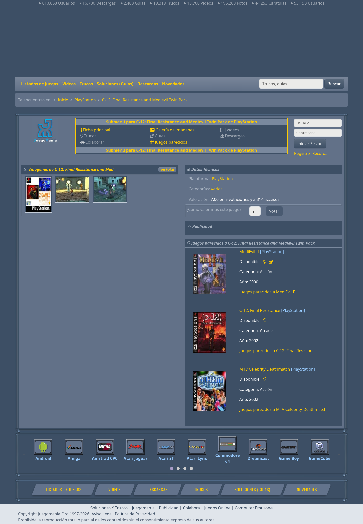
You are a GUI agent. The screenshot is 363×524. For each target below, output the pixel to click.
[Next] (339, 452)
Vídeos (69, 84)
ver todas (167, 169)
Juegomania (143, 508)
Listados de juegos (39, 84)
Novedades (173, 84)
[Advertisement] (181, 41)
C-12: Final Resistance (259, 310)
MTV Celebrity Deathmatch (264, 369)
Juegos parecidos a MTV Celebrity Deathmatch (283, 409)
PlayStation (85, 100)
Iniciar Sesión (310, 143)
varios (216, 189)
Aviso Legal (102, 514)
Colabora (191, 508)
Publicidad (168, 508)
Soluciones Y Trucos (109, 508)
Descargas (147, 84)
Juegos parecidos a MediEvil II (267, 292)
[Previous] (24, 452)
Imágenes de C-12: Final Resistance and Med (71, 169)
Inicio (63, 100)
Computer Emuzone (254, 508)
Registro (302, 153)
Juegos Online (217, 508)
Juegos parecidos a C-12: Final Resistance (278, 350)
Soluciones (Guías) (115, 84)
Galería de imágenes (174, 130)
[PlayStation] (272, 251)
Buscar (334, 84)
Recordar (320, 153)
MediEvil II (249, 251)
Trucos (86, 84)
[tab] (171, 468)
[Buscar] (291, 84)
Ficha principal (96, 130)
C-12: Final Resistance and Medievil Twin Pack (145, 100)
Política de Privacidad (135, 514)
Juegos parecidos (171, 142)
